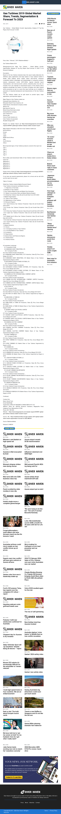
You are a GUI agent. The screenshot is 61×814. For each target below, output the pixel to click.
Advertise (31, 802)
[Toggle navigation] (24, 2)
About (26, 802)
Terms (46, 810)
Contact (38, 802)
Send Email (9, 403)
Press (22, 802)
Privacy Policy (53, 810)
